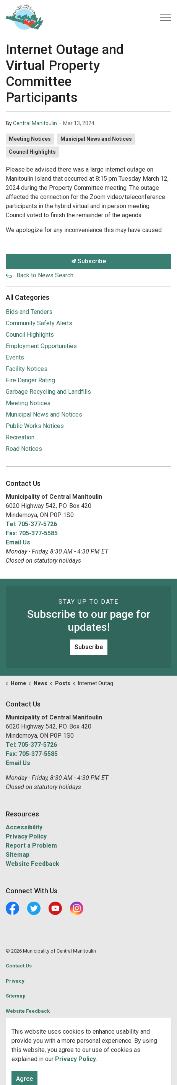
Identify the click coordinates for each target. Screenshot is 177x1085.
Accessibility (24, 827)
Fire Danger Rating (30, 380)
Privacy (15, 981)
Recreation (20, 437)
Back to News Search (44, 275)
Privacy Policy (26, 836)
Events (15, 357)
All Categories (27, 297)
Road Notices (24, 448)
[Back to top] (88, 1061)
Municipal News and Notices (96, 139)
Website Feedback (32, 863)
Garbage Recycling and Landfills (48, 391)
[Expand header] (165, 17)
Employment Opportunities (41, 346)
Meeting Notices (30, 139)
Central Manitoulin (35, 123)
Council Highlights (32, 152)
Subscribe (88, 261)
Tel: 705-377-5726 (31, 524)
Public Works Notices (35, 426)
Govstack (41, 1026)
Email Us (18, 542)
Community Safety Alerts (39, 323)
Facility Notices (26, 368)
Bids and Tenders (29, 311)
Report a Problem (31, 845)
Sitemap (17, 854)
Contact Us (19, 966)
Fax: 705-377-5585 (32, 533)
